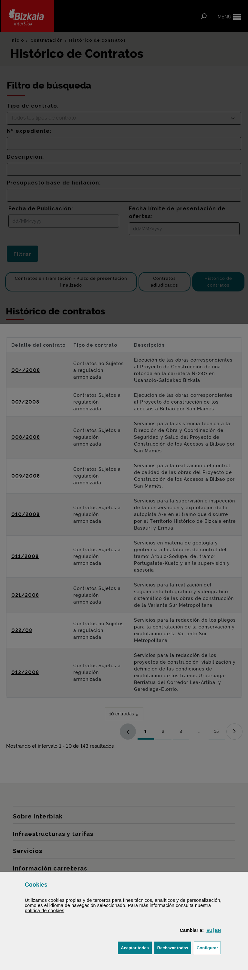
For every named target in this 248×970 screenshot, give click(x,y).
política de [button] (44, 910)
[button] (209, 930)
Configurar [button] (209, 947)
